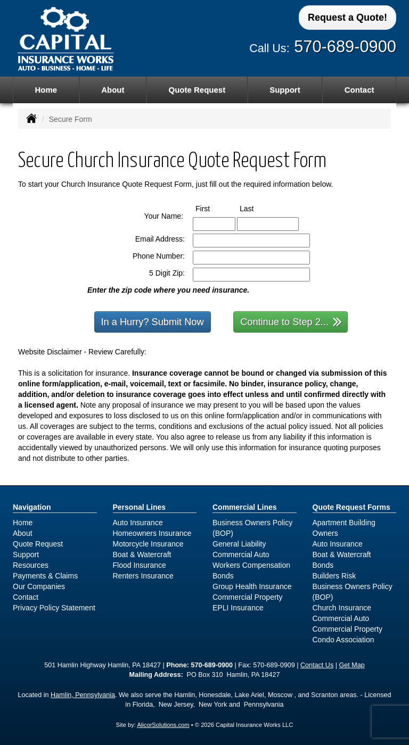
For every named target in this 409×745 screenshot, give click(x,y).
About (112, 89)
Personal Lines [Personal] (139, 507)
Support (26, 554)
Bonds (223, 576)
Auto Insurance (138, 522)
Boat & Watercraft (142, 554)
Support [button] (284, 89)
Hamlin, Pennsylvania (83, 695)
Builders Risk (334, 576)
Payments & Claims (45, 576)
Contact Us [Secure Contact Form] (316, 665)
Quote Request (38, 544)
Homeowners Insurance (152, 533)
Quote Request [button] (196, 89)
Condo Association (343, 639)
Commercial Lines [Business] (244, 507)
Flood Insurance (139, 565)
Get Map (352, 665)
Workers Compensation (251, 565)
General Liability (239, 544)
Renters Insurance (143, 576)
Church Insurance (342, 607)
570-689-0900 (345, 46)
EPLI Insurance (238, 607)
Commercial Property (247, 597)
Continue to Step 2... (291, 321)
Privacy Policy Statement (54, 607)
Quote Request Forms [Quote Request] (351, 507)
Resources (30, 565)
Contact (359, 89)
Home (46, 89)
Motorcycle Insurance (148, 544)
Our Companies (39, 586)
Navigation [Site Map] (32, 507)
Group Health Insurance (252, 586)
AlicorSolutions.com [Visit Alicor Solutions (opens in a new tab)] (163, 725)
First (212, 208)
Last (256, 208)
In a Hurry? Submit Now (152, 322)
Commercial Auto (240, 554)
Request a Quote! (347, 17)
